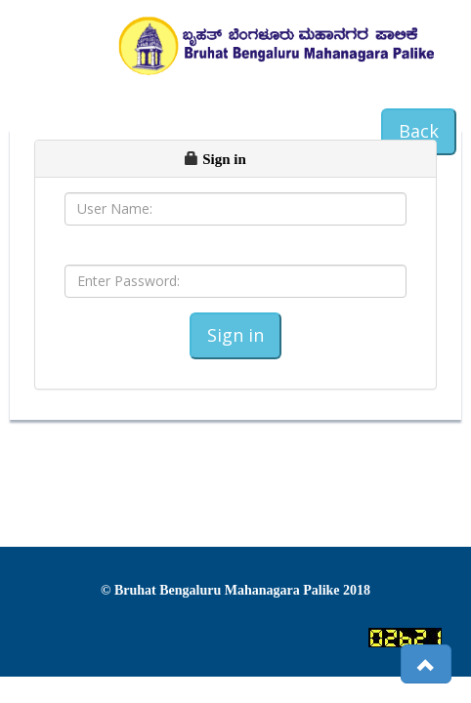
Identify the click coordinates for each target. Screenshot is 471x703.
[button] (426, 663)
